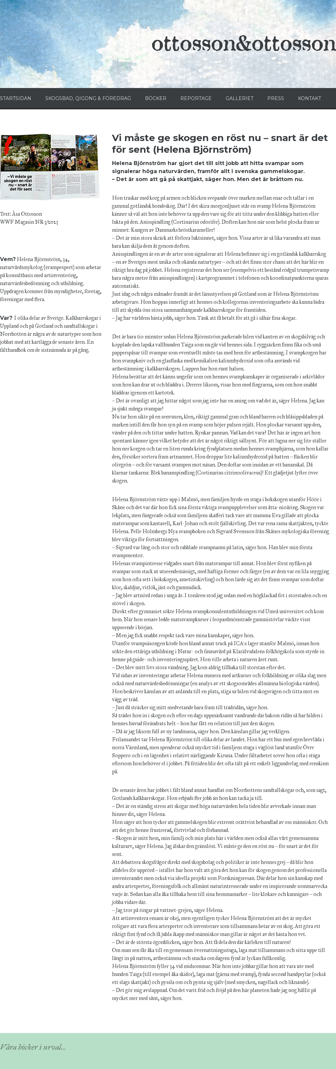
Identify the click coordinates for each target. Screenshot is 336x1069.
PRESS (275, 98)
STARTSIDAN (15, 98)
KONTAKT (309, 98)
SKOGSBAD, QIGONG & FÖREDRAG (88, 98)
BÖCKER (155, 98)
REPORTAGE (196, 98)
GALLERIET (239, 98)
